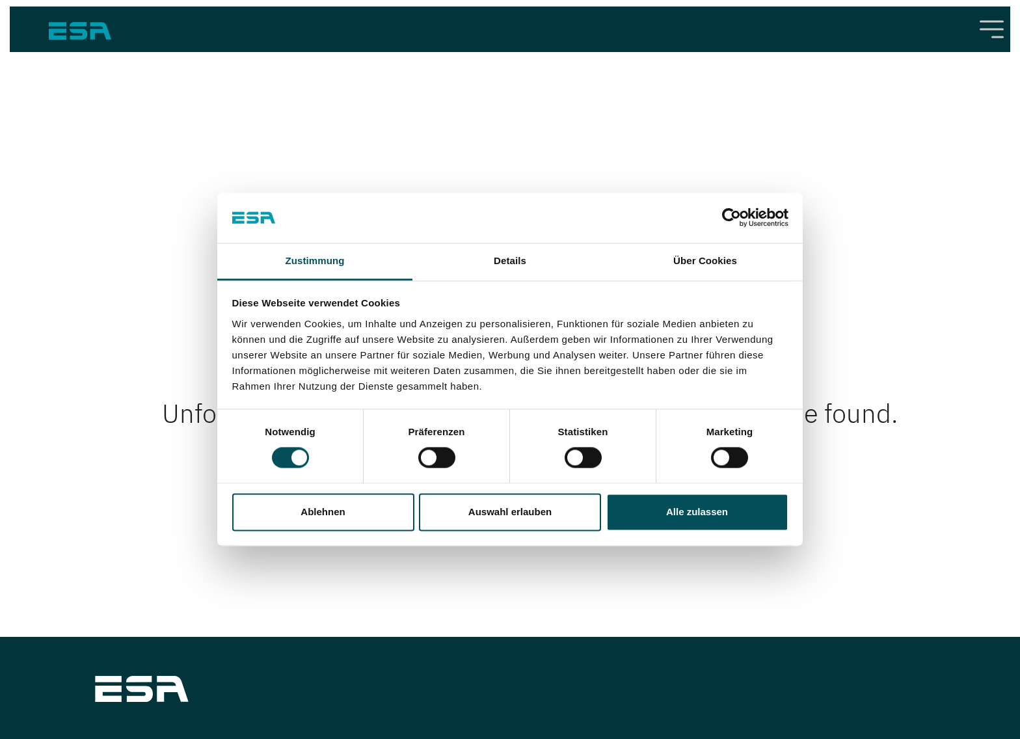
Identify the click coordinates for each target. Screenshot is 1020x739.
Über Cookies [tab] (705, 260)
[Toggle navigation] (992, 29)
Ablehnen (323, 511)
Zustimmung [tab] (315, 260)
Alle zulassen (697, 511)
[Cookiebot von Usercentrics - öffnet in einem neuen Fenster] (731, 218)
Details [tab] (510, 260)
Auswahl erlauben (510, 511)
